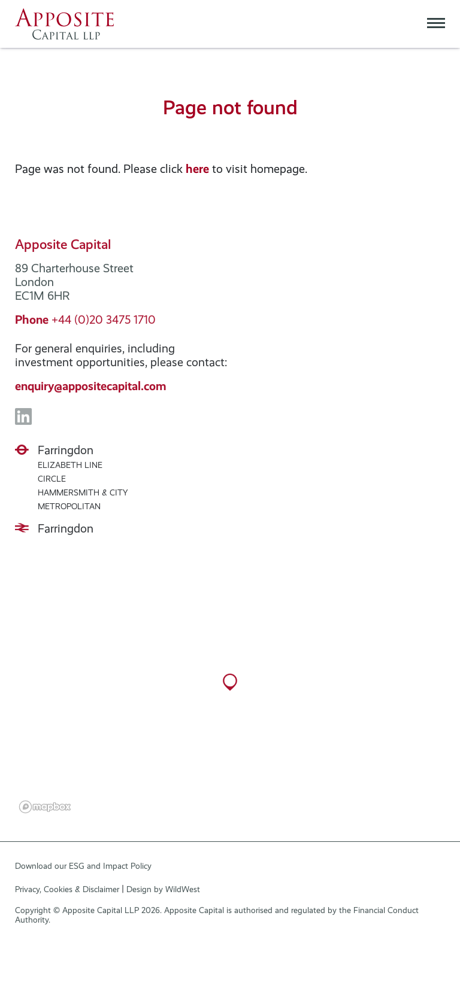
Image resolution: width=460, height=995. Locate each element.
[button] (230, 693)
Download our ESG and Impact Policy (83, 870)
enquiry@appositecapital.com (91, 391)
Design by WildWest (163, 893)
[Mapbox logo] (45, 811)
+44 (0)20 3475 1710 (85, 324)
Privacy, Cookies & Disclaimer (67, 893)
